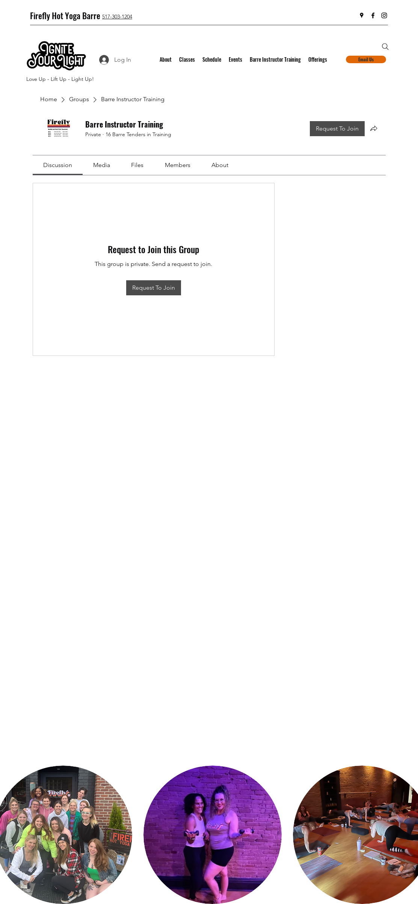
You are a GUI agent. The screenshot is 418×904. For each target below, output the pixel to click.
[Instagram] (384, 15)
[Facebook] (373, 15)
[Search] (385, 47)
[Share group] (373, 128)
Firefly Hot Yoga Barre (65, 15)
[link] (57, 165)
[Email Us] (366, 59)
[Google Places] (361, 15)
